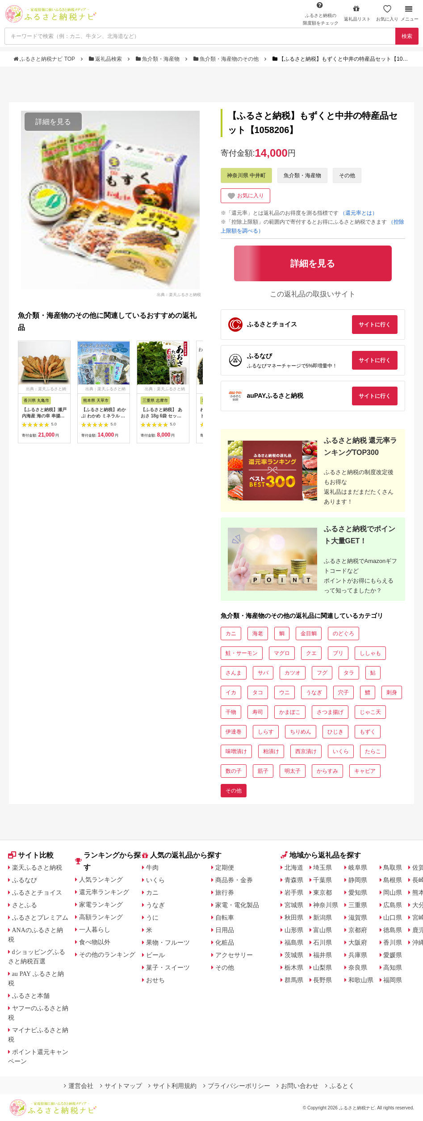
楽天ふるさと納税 (37, 867)
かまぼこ (290, 712)
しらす (266, 732)
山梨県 (322, 967)
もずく (368, 732)
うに (152, 917)
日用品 (224, 930)
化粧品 (224, 942)
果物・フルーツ (168, 942)
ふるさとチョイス (37, 892)
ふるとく (340, 1085)
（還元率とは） (358, 213)
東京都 (322, 892)
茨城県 (294, 955)
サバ (263, 673)
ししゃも (370, 653)
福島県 (294, 942)
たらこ (373, 751)
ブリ (338, 653)
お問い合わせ (297, 1085)
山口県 (392, 917)
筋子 (263, 771)
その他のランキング (107, 954)
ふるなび (24, 880)
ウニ (284, 692)
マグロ (282, 653)
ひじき (335, 732)
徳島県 (392, 930)
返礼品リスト (357, 13)
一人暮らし (94, 929)
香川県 (392, 942)
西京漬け (306, 751)
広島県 (392, 905)
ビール (155, 955)
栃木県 (294, 967)
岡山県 (392, 892)
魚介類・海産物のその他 (226, 59)
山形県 (294, 930)
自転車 (224, 917)
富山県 (322, 930)
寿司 (257, 712)
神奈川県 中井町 (246, 175)
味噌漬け (236, 751)
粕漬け (271, 751)
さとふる (24, 905)
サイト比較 (31, 855)
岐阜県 (357, 867)
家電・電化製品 (237, 905)
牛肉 (152, 867)
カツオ (293, 673)
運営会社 (78, 1085)
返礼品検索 (106, 59)
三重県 (357, 905)
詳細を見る (53, 121)
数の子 (234, 771)
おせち (155, 980)
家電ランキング (101, 904)
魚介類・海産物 (158, 59)
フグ (322, 673)
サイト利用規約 (172, 1085)
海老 (257, 633)
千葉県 (322, 880)
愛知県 (357, 892)
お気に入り (387, 13)
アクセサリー (234, 955)
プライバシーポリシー (236, 1085)
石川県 (322, 942)
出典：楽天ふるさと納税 (179, 294)
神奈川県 (325, 905)
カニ (231, 633)
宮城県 (294, 905)
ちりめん (300, 732)
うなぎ (314, 692)
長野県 (322, 980)
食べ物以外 (94, 942)
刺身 (391, 692)
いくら (341, 751)
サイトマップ (121, 1085)
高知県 (392, 967)
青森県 (294, 880)
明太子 (293, 771)
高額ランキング (101, 917)
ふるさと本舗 (31, 995)
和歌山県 (360, 980)
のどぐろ (343, 633)
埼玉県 (322, 867)
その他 (347, 175)
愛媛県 (392, 955)
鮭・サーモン (242, 653)
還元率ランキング (104, 892)
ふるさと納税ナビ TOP (44, 59)
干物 (231, 712)
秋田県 (294, 917)
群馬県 (294, 980)
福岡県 (392, 980)
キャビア (365, 771)
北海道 (294, 867)
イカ (231, 692)
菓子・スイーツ (168, 967)
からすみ (327, 771)
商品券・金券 (234, 880)
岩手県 (294, 892)
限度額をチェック (321, 13)
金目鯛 (309, 633)
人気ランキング (101, 879)
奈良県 (357, 967)
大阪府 (357, 942)
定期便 (224, 867)
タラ (348, 673)
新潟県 (322, 917)
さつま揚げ (330, 712)
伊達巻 (234, 732)
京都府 (357, 930)
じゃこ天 (370, 712)
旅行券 (224, 892)
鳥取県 (392, 867)
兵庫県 (357, 955)
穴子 (343, 692)
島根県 (392, 880)
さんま (234, 673)
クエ (311, 653)
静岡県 (357, 880)
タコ (257, 692)
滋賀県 (357, 917)
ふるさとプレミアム (40, 917)
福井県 (322, 955)
